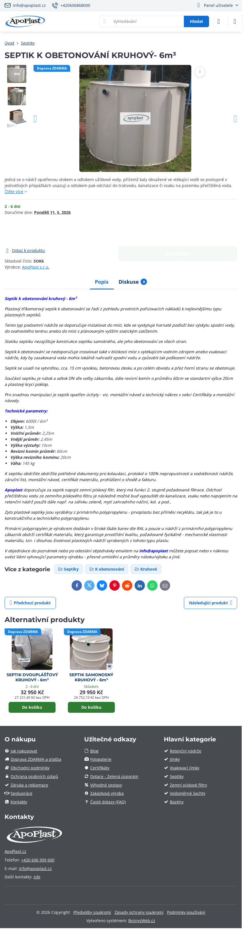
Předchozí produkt (30, 603)
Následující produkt (210, 603)
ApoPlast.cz (15, 851)
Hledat (196, 21)
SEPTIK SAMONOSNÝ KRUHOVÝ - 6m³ (91, 677)
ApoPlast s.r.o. (35, 267)
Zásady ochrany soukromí (139, 912)
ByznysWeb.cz (141, 920)
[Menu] (235, 21)
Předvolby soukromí (92, 912)
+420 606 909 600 (37, 860)
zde (37, 877)
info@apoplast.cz (35, 868)
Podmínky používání (186, 912)
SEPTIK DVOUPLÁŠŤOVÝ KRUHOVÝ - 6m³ (32, 677)
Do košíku (177, 231)
